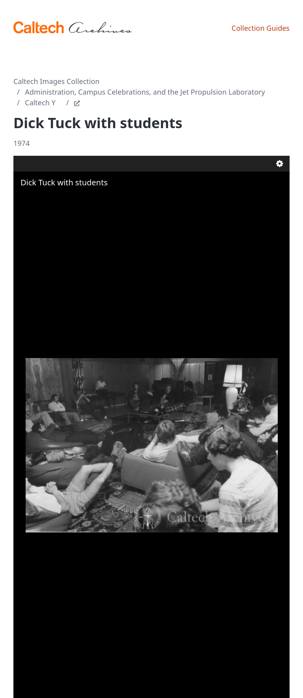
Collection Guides (261, 28)
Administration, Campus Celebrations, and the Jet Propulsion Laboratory (145, 92)
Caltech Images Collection (56, 81)
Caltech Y (40, 102)
